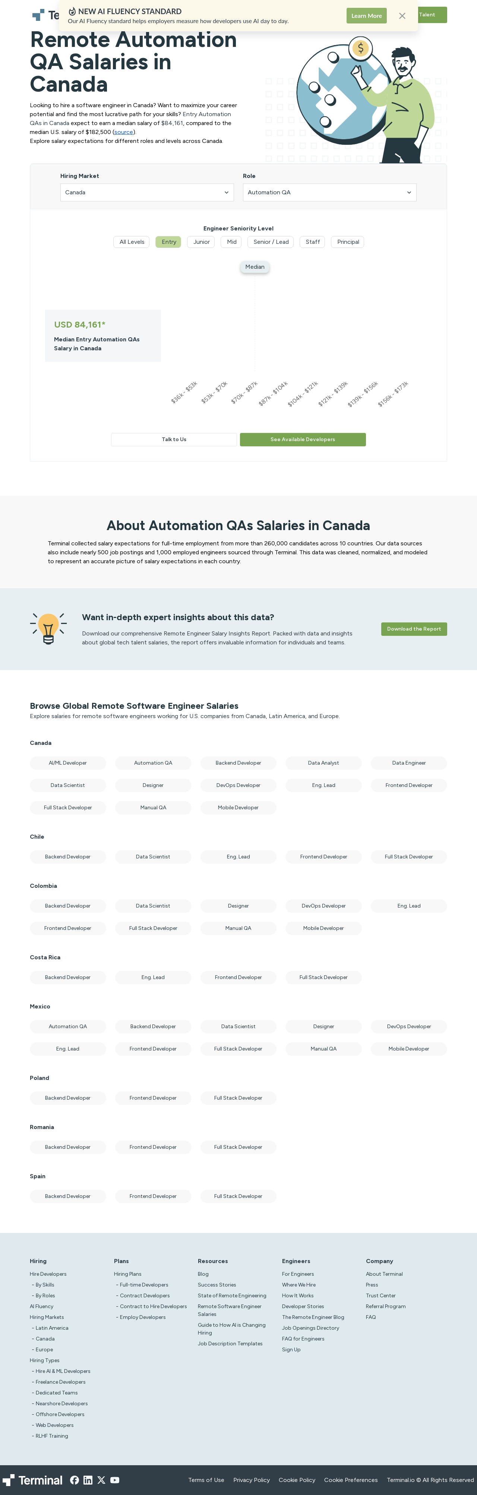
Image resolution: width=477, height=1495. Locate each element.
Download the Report (414, 629)
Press (372, 1285)
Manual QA (153, 807)
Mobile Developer (238, 807)
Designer (153, 785)
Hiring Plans (198, 15)
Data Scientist (68, 785)
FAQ (371, 1317)
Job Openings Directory (310, 1328)
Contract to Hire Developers (153, 1306)
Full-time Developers (144, 1285)
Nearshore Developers (62, 1403)
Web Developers (55, 1425)
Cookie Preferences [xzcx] (351, 1479)
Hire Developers (122, 15)
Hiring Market (79, 175)
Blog (203, 1274)
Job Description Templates (230, 1344)
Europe (44, 1349)
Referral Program (386, 1306)
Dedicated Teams (57, 1393)
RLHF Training (52, 1436)
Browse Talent (417, 15)
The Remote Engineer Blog (313, 1317)
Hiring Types (45, 1360)
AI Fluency (163, 15)
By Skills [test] (45, 1285)
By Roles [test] (45, 1295)
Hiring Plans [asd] (128, 1274)
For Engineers (298, 1274)
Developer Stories (303, 1306)
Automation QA (153, 763)
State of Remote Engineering (232, 1295)
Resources (266, 15)
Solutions (232, 15)
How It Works (298, 1295)
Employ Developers (143, 1317)
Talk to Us (174, 439)
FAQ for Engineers (303, 1339)
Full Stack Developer (68, 807)
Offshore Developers (60, 1414)
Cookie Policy (297, 1479)
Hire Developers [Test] (48, 1274)
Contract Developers (145, 1295)
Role (249, 175)
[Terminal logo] (63, 15)
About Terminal (384, 1274)
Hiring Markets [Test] (47, 1317)
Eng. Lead (323, 785)
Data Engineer (409, 763)
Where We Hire (299, 1285)
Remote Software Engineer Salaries (230, 1310)
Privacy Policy (251, 1479)
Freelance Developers (61, 1382)
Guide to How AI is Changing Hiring (232, 1329)
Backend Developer (238, 763)
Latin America (52, 1328)
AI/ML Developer (68, 763)
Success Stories (217, 1285)
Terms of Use (206, 1479)
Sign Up (291, 1349)
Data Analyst (323, 763)
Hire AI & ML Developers (63, 1371)
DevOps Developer (238, 785)
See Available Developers (303, 439)
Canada (45, 1339)
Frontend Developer (409, 785)
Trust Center (381, 1295)
